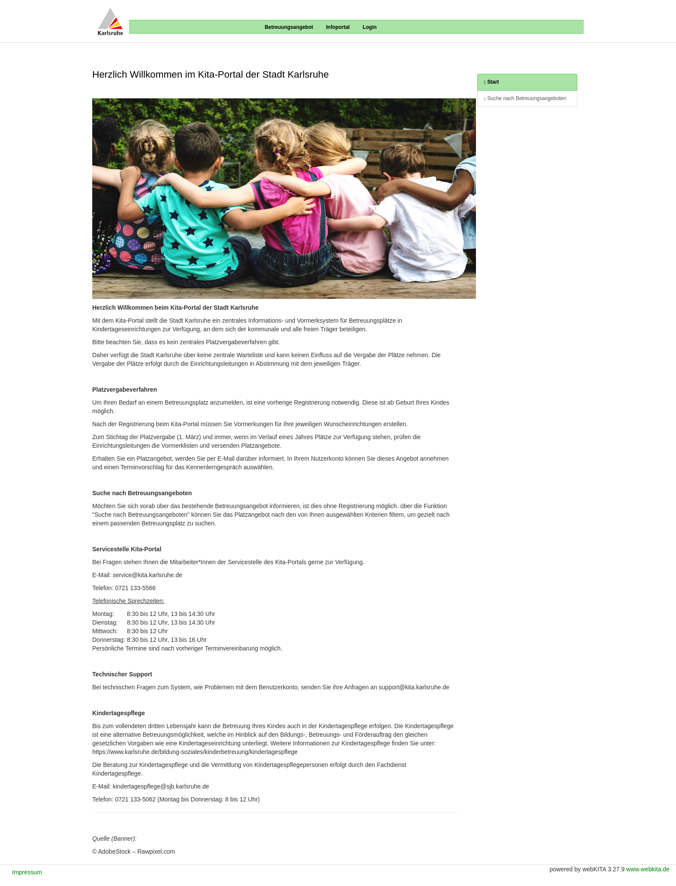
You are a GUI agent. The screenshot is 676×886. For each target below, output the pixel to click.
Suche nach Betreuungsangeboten (525, 98)
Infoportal (338, 27)
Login (369, 27)
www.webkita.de (648, 869)
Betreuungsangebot (289, 27)
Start (491, 82)
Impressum (27, 872)
